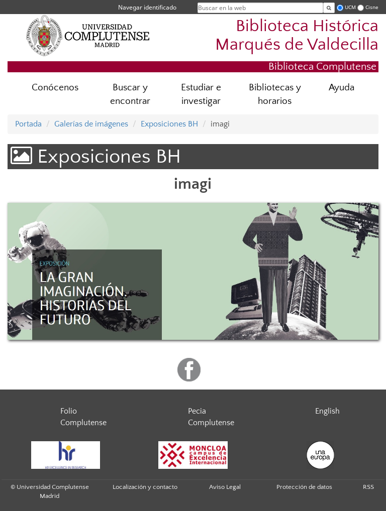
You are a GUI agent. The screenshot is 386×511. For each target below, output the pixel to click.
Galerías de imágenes (91, 124)
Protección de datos (304, 486)
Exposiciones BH (169, 124)
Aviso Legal (225, 486)
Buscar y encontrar (130, 94)
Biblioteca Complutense (322, 66)
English (327, 411)
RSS (368, 486)
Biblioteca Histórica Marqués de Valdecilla (296, 35)
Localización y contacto (145, 486)
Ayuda (341, 87)
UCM (350, 7)
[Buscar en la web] (329, 8)
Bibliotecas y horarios (275, 94)
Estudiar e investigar (201, 94)
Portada (28, 124)
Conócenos (55, 87)
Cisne (371, 7)
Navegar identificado (147, 7)
